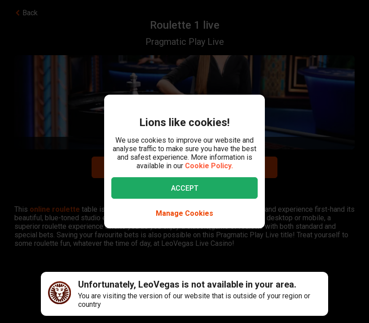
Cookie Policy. (209, 166)
